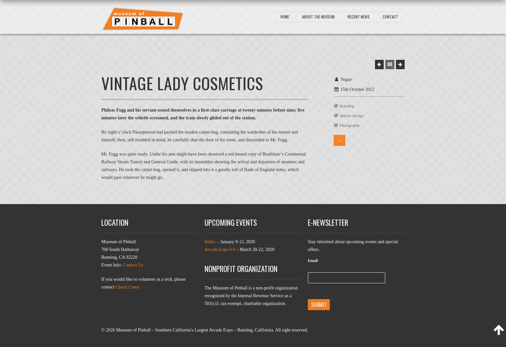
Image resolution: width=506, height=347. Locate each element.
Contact (390, 16)
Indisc (210, 241)
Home (284, 16)
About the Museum (318, 16)
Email (314, 260)
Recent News (359, 16)
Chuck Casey (127, 287)
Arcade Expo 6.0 (220, 249)
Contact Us (133, 265)
